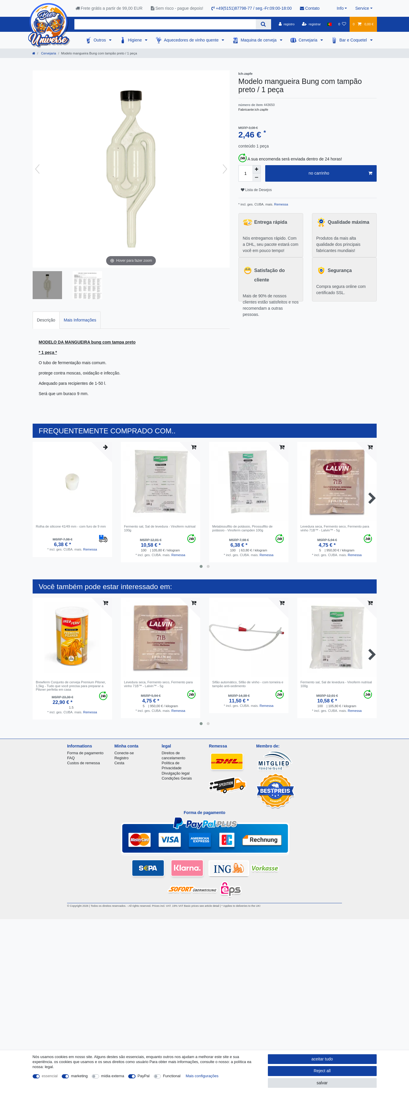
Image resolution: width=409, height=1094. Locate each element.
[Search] (263, 24)
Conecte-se (124, 753)
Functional (172, 1076)
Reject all (322, 1070)
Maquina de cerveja (259, 40)
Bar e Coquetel (353, 40)
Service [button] (362, 8)
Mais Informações (80, 320)
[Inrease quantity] (257, 169)
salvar (322, 1082)
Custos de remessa (83, 763)
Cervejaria (309, 40)
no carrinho (340, 173)
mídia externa (112, 1076)
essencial (50, 1076)
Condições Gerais (177, 778)
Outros (100, 40)
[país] (329, 24)
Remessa (280, 204)
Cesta (119, 763)
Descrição (46, 320)
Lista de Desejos (256, 190)
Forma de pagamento (85, 753)
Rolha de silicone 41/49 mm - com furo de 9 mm (71, 526)
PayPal (144, 1076)
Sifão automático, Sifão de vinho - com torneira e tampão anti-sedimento (247, 683)
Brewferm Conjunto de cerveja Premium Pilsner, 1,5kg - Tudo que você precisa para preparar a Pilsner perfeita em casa (71, 685)
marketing (79, 1076)
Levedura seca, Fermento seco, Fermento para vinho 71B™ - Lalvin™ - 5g (335, 528)
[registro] (287, 24)
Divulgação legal (176, 773)
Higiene (135, 40)
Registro (121, 758)
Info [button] (340, 8)
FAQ (71, 758)
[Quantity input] (245, 173)
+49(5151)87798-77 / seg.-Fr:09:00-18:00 (251, 8)
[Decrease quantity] (257, 177)
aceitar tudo (322, 1059)
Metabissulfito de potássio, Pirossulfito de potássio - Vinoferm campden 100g (242, 528)
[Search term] (165, 24)
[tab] (46, 320)
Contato (310, 8)
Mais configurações (202, 1076)
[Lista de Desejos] (342, 24)
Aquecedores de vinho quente (192, 40)
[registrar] (311, 24)
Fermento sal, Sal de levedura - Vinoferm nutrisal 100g (160, 528)
